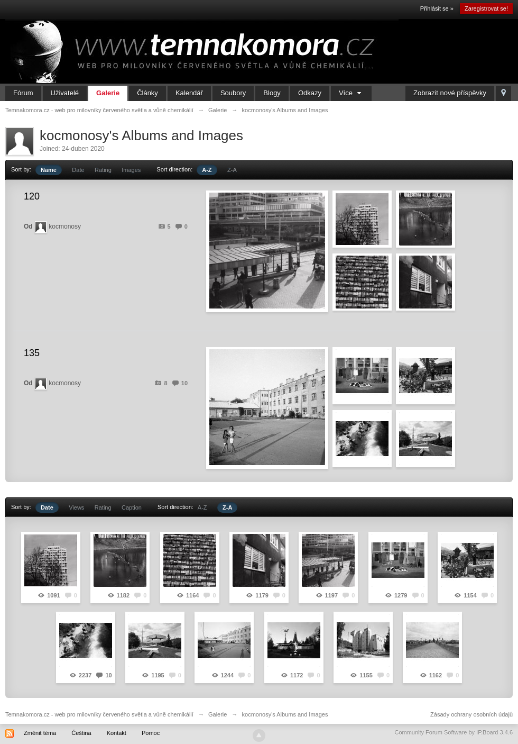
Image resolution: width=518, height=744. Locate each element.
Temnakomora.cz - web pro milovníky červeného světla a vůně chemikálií (99, 714)
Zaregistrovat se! (486, 8)
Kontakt (116, 733)
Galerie (107, 93)
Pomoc (151, 733)
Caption (132, 507)
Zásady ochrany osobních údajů (471, 714)
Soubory (233, 93)
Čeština (81, 733)
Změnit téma (40, 733)
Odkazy (309, 93)
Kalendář (189, 93)
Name (49, 170)
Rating (103, 170)
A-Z (206, 170)
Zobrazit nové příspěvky (449, 93)
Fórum (23, 93)
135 (32, 353)
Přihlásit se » (437, 8)
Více (351, 93)
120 (32, 196)
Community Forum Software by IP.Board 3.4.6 (453, 732)
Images (131, 170)
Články (147, 93)
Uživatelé (65, 93)
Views (76, 507)
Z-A (232, 170)
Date (78, 170)
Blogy (272, 93)
